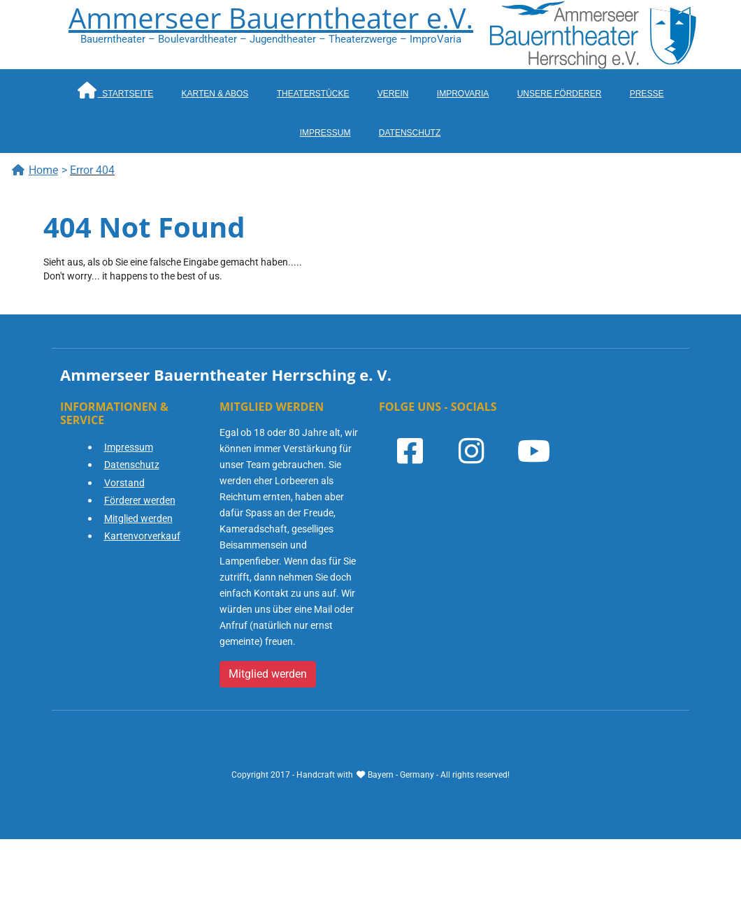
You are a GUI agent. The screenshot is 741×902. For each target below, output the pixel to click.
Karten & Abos (215, 94)
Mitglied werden (138, 518)
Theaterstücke (313, 94)
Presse (647, 94)
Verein (393, 94)
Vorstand (124, 482)
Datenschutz (409, 133)
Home (34, 170)
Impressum (325, 133)
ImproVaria (463, 94)
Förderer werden (139, 500)
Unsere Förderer (559, 94)
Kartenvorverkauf (142, 535)
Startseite (115, 90)
